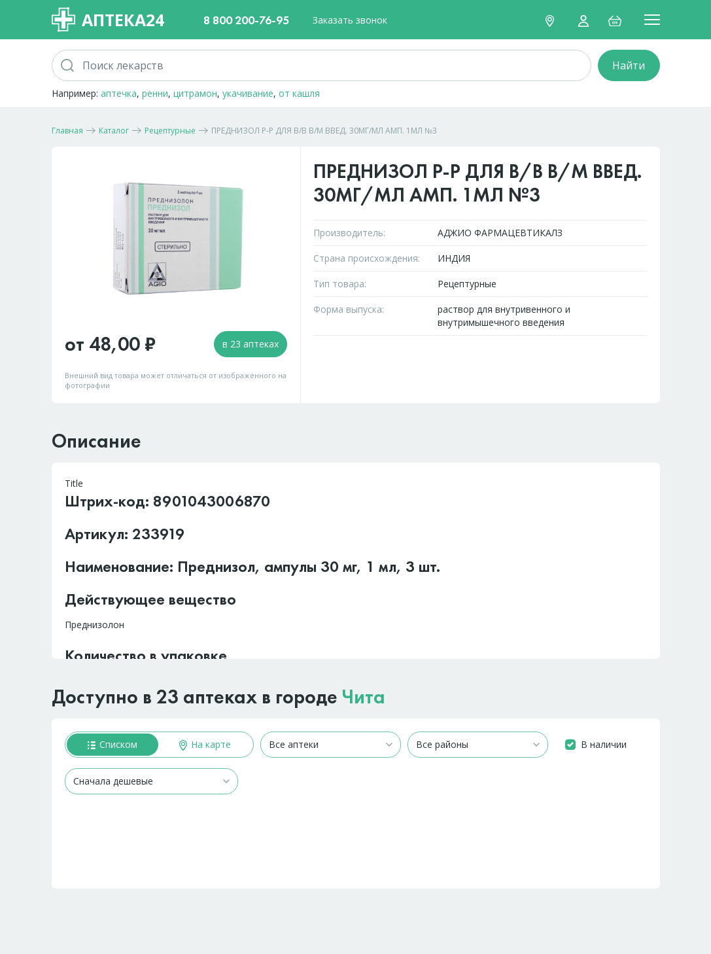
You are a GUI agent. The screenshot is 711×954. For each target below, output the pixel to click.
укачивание (247, 93)
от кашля (299, 93)
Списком (112, 744)
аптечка (119, 93)
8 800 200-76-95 (246, 19)
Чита (363, 696)
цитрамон (195, 93)
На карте (205, 744)
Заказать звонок (350, 20)
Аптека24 (108, 19)
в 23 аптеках (250, 344)
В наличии (604, 744)
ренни (155, 93)
